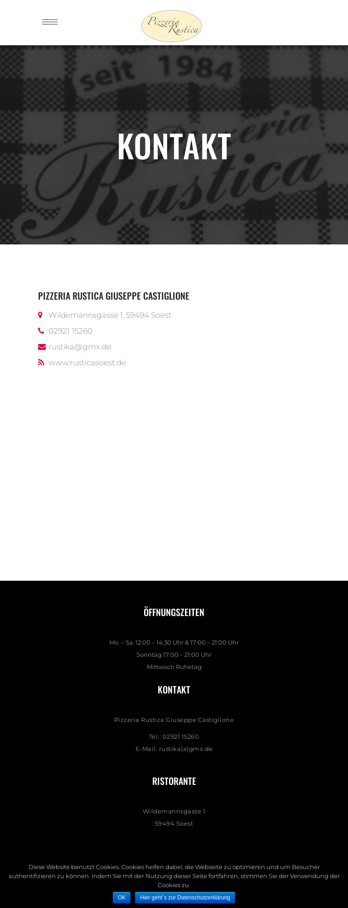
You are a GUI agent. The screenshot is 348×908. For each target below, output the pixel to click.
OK (122, 897)
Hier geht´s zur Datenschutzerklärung (185, 897)
